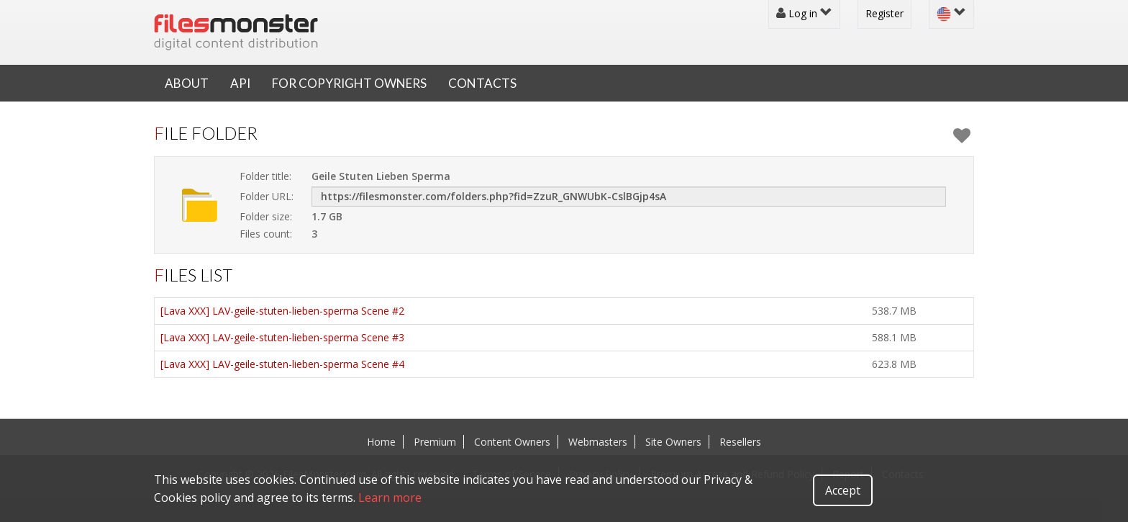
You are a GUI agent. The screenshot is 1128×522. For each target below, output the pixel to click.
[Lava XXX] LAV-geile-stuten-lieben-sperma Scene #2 (282, 311)
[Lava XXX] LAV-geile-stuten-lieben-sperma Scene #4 (282, 364)
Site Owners (673, 442)
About (187, 83)
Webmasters (597, 442)
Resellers (740, 442)
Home (381, 442)
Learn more (390, 497)
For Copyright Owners (349, 83)
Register (884, 13)
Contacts (482, 83)
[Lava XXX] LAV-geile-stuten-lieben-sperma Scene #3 (282, 337)
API (240, 83)
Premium (435, 442)
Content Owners (512, 442)
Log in (804, 13)
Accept (842, 490)
